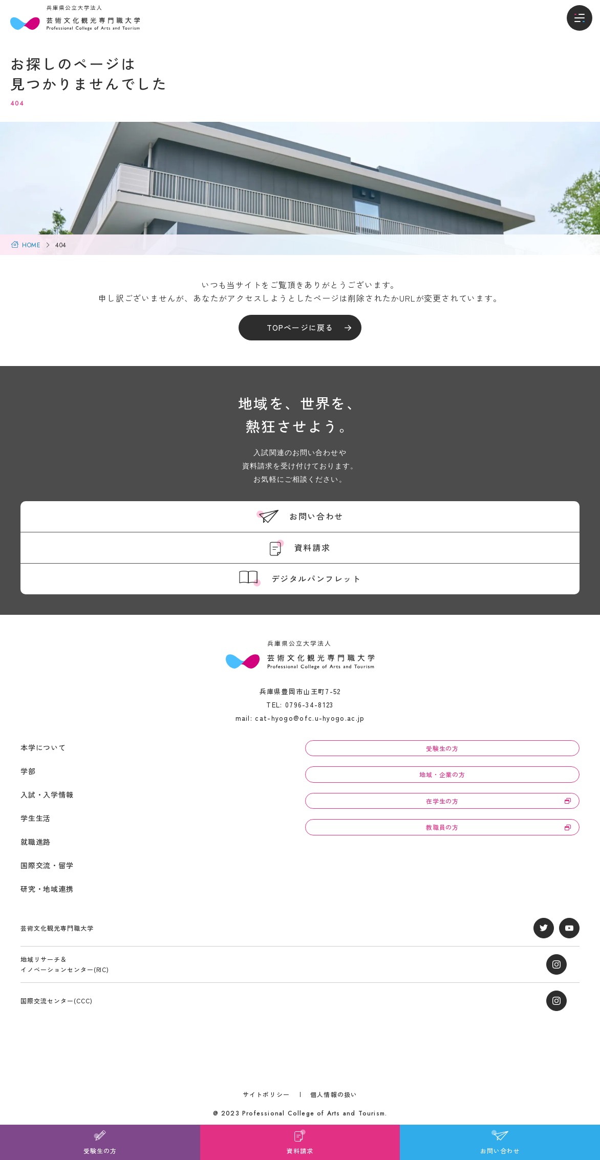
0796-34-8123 (309, 705)
